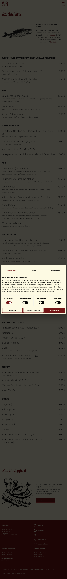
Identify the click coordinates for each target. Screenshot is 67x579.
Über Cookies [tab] (55, 270)
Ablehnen (12, 310)
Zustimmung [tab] (11, 270)
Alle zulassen (54, 310)
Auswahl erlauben (33, 310)
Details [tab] (33, 270)
